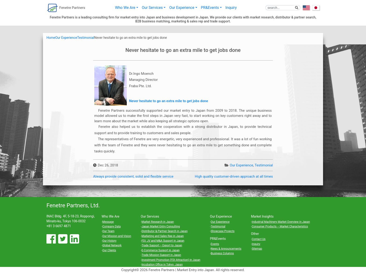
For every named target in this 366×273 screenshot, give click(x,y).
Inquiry (231, 7)
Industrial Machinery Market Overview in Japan (281, 221)
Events (215, 244)
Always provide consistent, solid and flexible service (133, 176)
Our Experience (181, 7)
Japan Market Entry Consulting (160, 226)
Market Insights (262, 216)
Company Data (111, 226)
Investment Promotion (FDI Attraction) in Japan (170, 260)
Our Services (152, 7)
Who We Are (125, 7)
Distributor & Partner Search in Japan (164, 231)
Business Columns (222, 253)
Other (255, 234)
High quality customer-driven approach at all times (234, 176)
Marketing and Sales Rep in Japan (162, 236)
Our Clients (109, 250)
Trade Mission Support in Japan (161, 255)
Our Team (108, 231)
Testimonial (264, 165)
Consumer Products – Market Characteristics (280, 226)
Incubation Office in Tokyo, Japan (162, 264)
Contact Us (259, 239)
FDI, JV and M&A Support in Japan (162, 240)
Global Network (112, 245)
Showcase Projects (223, 231)
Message (108, 221)
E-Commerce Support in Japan (160, 250)
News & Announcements (226, 248)
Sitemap (257, 248)
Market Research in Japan (157, 221)
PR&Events (210, 7)
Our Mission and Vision (116, 236)
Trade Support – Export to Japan (161, 245)
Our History (109, 240)
